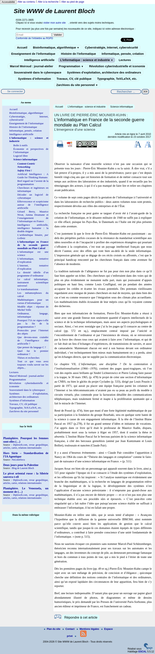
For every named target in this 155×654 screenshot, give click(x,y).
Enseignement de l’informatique (33, 53)
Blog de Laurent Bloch (23, 468)
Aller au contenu (26, 1)
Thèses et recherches (28, 357)
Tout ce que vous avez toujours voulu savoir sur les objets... (32, 364)
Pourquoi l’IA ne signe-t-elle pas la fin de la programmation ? (32, 323)
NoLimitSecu (18, 459)
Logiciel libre (20, 155)
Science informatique (121, 106)
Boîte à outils (20, 145)
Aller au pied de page (72, 1)
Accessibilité (8, 2)
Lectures (125, 60)
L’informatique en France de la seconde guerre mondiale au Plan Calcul (32, 245)
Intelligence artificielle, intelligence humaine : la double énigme (32, 228)
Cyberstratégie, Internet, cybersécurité (111, 47)
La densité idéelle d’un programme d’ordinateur (32, 274)
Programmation (71, 66)
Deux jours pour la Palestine (20, 465)
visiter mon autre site (54, 22)
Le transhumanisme (27, 289)
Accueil (22, 47)
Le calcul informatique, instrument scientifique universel (32, 282)
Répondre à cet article (80, 617)
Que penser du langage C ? (31, 347)
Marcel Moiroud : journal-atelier (31, 66)
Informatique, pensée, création (123, 53)
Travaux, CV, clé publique (74, 78)
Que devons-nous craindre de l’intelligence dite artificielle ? (32, 340)
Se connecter (15, 91)
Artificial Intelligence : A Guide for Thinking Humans (32, 176)
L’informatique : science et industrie (86, 60)
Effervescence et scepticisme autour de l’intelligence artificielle (32, 204)
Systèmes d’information (34, 78)
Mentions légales (88, 629)
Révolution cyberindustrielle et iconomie (117, 66)
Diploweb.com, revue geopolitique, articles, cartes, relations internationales (25, 446)
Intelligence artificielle (39, 60)
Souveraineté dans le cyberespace (37, 72)
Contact (69, 629)
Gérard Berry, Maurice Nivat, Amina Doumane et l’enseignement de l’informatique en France (32, 216)
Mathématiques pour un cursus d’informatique (32, 301)
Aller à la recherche (48, 1)
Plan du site (52, 629)
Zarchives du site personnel (77, 85)
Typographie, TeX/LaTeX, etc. (117, 78)
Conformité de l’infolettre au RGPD (34, 38)
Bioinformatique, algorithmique (56, 47)
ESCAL (142, 651)
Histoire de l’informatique (78, 53)
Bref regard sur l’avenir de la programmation (32, 182)
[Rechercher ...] (126, 91)
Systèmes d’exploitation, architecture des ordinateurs (104, 72)
